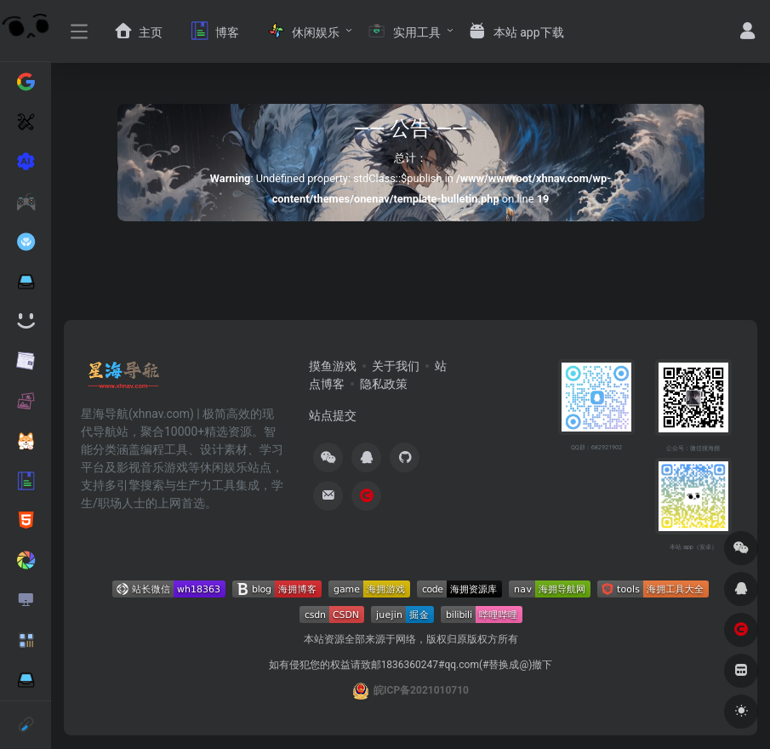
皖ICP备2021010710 (421, 690)
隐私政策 (384, 384)
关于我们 (395, 366)
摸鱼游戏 (332, 366)
